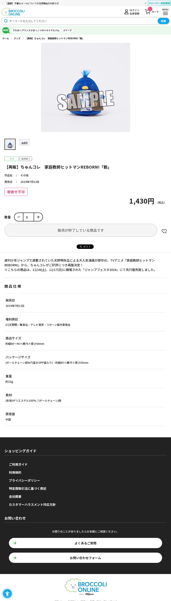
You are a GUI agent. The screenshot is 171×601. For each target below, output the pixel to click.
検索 (163, 21)
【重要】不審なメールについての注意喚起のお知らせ (32, 3)
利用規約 (15, 472)
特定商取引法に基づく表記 (27, 488)
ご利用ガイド (18, 464)
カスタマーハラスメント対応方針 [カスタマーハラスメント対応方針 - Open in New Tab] (32, 504)
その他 (24, 175)
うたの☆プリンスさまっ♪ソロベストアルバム (36, 30)
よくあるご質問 (85, 543)
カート (153, 10)
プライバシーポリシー (24, 480)
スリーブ (67, 30)
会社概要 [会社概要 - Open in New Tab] (15, 496)
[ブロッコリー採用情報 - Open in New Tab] (159, 4)
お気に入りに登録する (164, 231)
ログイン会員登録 (134, 11)
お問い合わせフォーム (85, 558)
